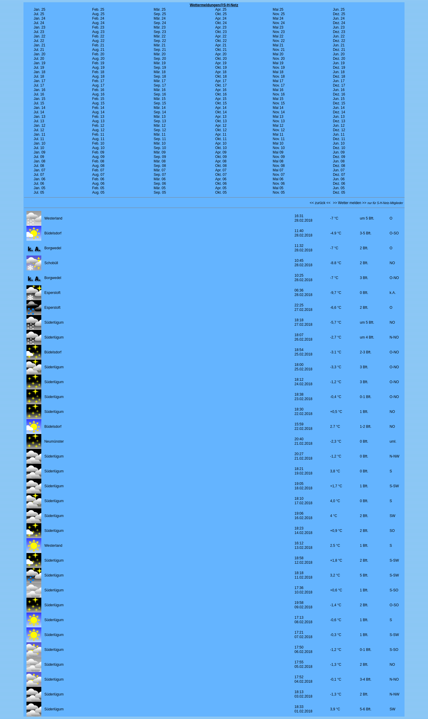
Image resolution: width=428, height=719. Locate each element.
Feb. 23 (98, 27)
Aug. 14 (98, 112)
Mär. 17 (160, 81)
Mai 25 (278, 9)
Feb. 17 (98, 81)
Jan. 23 (39, 27)
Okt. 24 (221, 23)
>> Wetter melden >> (349, 203)
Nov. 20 (279, 59)
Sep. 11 (160, 139)
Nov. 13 (279, 121)
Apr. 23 (220, 27)
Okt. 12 (221, 130)
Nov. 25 (279, 14)
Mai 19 (278, 63)
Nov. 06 (279, 183)
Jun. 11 (338, 134)
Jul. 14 (39, 112)
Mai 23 (278, 27)
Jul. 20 (39, 59)
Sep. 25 (160, 14)
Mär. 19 (160, 63)
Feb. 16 (98, 90)
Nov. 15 (279, 103)
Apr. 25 (220, 9)
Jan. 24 (39, 18)
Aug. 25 (98, 14)
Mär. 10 (160, 143)
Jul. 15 (39, 103)
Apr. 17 (220, 81)
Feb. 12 (98, 125)
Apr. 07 (220, 170)
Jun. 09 (338, 152)
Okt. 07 (221, 175)
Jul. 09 (39, 157)
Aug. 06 (98, 183)
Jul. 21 (39, 50)
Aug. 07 (98, 175)
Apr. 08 (220, 161)
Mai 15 (278, 99)
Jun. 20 (338, 54)
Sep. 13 (160, 121)
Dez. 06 (339, 183)
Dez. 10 (339, 148)
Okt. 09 (221, 157)
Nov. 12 (279, 130)
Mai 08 (278, 161)
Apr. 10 (220, 143)
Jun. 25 (338, 9)
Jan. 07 (39, 170)
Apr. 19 (220, 63)
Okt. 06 (221, 183)
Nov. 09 (279, 157)
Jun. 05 (338, 188)
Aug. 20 (98, 59)
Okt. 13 (221, 121)
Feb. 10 (98, 143)
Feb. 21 (98, 45)
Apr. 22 (220, 36)
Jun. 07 (338, 170)
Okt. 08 (221, 166)
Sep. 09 (160, 157)
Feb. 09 (98, 152)
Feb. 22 (98, 36)
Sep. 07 (160, 175)
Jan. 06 (39, 179)
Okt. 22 (221, 41)
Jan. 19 (39, 63)
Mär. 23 (160, 27)
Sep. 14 (160, 112)
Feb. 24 (98, 18)
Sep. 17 (160, 85)
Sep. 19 (160, 67)
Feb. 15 (98, 99)
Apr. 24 (220, 18)
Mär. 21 (160, 45)
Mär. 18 (160, 72)
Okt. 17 (221, 85)
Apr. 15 (220, 99)
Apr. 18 (220, 72)
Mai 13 (278, 117)
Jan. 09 (39, 152)
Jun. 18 (338, 72)
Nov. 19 (279, 67)
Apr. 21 (220, 45)
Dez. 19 (339, 67)
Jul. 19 (39, 67)
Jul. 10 (39, 148)
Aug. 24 (98, 23)
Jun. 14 (338, 108)
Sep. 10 (160, 148)
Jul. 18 (39, 76)
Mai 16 (278, 90)
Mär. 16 (160, 90)
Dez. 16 (339, 94)
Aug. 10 (98, 148)
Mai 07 (278, 170)
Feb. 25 (98, 9)
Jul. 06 (39, 183)
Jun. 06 (338, 179)
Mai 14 (278, 108)
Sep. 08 (160, 166)
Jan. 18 (39, 72)
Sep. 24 (160, 23)
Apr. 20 (220, 54)
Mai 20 (278, 54)
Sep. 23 (160, 32)
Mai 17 (278, 81)
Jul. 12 (39, 130)
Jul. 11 (39, 139)
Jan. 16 (39, 90)
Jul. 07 (39, 175)
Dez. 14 (339, 112)
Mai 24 (278, 18)
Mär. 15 (160, 99)
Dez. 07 (339, 175)
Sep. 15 (160, 103)
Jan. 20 (39, 54)
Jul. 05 (39, 192)
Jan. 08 (39, 161)
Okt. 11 (221, 139)
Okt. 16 (221, 94)
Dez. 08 (339, 166)
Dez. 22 (339, 41)
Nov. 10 (279, 148)
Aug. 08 (98, 166)
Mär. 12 (160, 125)
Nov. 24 (279, 23)
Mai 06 (278, 179)
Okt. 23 (221, 32)
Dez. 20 (339, 59)
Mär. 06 (160, 179)
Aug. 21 (98, 50)
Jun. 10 (338, 143)
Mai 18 (278, 72)
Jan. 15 (39, 99)
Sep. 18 (160, 76)
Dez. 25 (339, 14)
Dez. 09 (339, 157)
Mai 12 (278, 125)
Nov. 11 (279, 139)
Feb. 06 (98, 179)
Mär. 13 (160, 117)
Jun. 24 (338, 18)
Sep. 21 (160, 50)
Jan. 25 (39, 9)
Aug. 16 (98, 94)
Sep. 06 (160, 183)
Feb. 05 (98, 188)
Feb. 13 (98, 117)
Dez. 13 (339, 121)
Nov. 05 (279, 192)
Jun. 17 (338, 81)
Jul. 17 (39, 85)
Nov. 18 (279, 76)
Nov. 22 (279, 41)
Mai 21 (278, 45)
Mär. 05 (160, 188)
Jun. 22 (338, 36)
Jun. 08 (338, 161)
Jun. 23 (338, 27)
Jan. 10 (39, 143)
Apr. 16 (220, 90)
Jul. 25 (39, 14)
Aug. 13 (98, 121)
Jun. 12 (338, 125)
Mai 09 (278, 152)
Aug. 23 (98, 32)
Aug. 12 (98, 130)
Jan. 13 (39, 117)
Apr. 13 (220, 117)
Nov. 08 (279, 166)
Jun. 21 (338, 45)
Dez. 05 (339, 192)
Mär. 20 (160, 54)
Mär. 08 (160, 161)
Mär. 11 (160, 134)
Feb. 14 (98, 108)
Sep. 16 (160, 94)
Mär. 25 (160, 9)
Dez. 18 (339, 76)
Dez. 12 (339, 130)
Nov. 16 (279, 94)
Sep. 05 (160, 192)
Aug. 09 (98, 157)
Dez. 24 (339, 23)
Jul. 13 (39, 121)
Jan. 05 (39, 188)
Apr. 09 (220, 152)
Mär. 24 (160, 18)
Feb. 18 (98, 72)
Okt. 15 (221, 103)
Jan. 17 (39, 81)
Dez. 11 (339, 139)
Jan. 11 (39, 134)
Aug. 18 (98, 76)
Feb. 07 (98, 170)
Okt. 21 (221, 50)
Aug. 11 (98, 139)
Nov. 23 (279, 32)
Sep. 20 (160, 59)
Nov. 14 (279, 112)
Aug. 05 (98, 192)
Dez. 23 (339, 32)
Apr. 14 (220, 108)
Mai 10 (278, 143)
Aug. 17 (98, 85)
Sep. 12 (160, 130)
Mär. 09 (160, 152)
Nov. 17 (279, 85)
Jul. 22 (39, 41)
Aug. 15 (98, 103)
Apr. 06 (220, 179)
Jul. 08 (39, 166)
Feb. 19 (98, 63)
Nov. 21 (279, 50)
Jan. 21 (39, 45)
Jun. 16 (338, 90)
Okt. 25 (221, 14)
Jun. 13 (338, 117)
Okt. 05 (221, 192)
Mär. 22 (160, 36)
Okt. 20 (221, 59)
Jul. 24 (39, 23)
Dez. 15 (339, 103)
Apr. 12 (220, 125)
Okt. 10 (221, 148)
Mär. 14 (160, 108)
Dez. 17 (339, 85)
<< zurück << (320, 203)
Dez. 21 (339, 50)
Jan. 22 (39, 36)
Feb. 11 (98, 134)
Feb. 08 (98, 161)
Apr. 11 (220, 134)
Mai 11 (278, 134)
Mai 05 (278, 188)
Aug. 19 (98, 67)
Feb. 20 (98, 54)
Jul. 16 (39, 94)
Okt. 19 (221, 67)
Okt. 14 (221, 112)
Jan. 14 (39, 108)
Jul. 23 (39, 32)
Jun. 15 (338, 99)
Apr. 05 (220, 188)
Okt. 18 (221, 76)
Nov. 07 (279, 175)
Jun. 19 (338, 63)
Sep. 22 (160, 41)
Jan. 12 (39, 125)
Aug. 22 (98, 41)
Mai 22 (278, 36)
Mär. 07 (160, 170)
